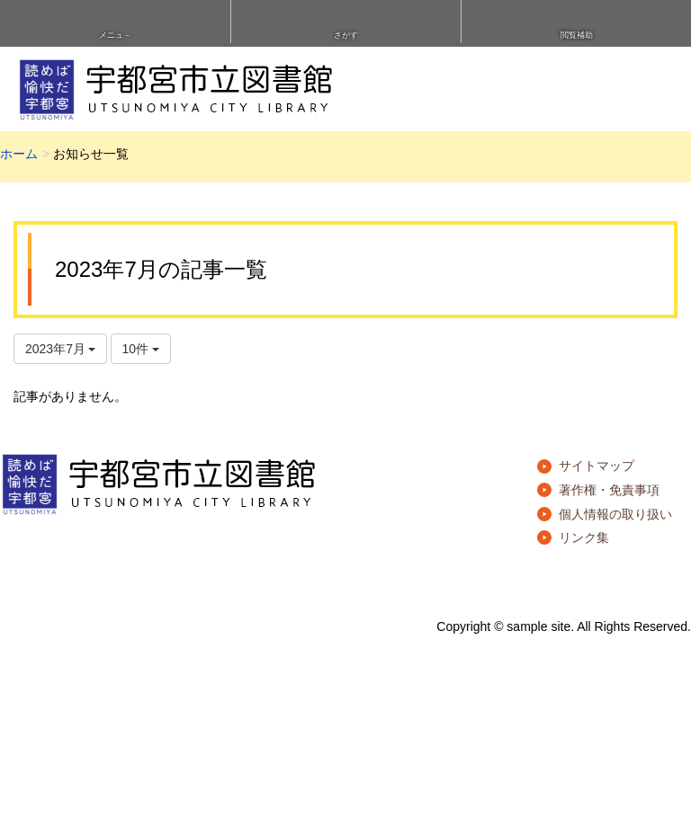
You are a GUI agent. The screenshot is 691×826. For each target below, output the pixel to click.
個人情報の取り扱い (615, 514)
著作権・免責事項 (609, 490)
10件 (140, 349)
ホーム (19, 154)
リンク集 (584, 537)
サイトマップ (596, 465)
